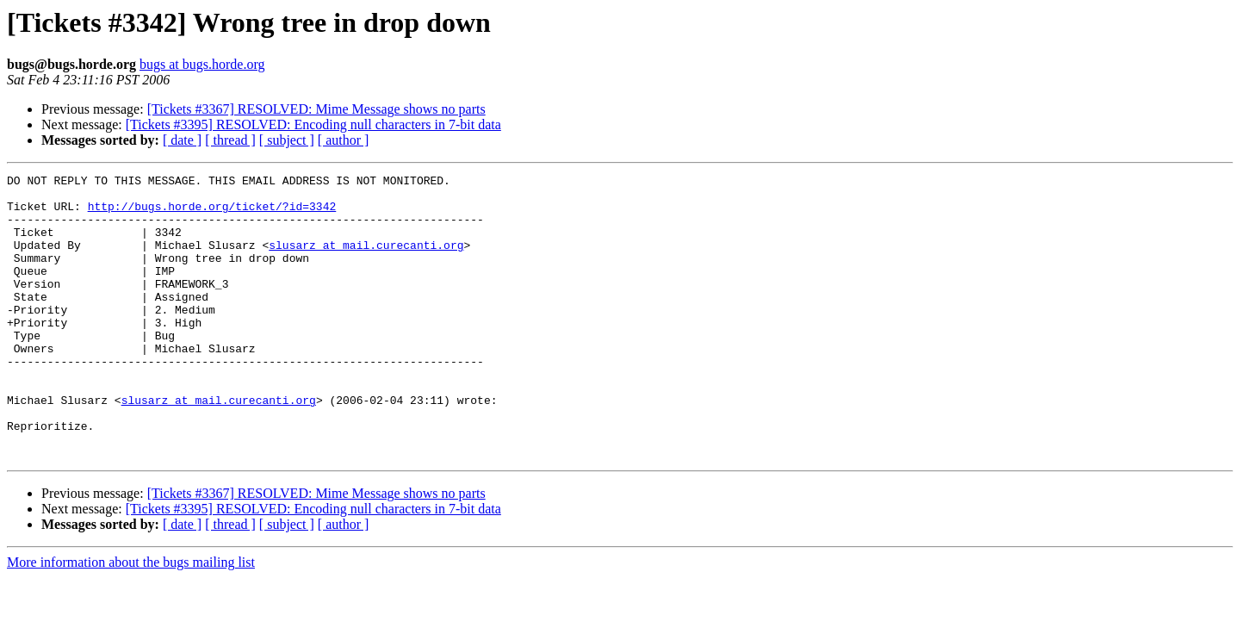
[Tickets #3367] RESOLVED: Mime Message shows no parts (316, 109)
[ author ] (343, 140)
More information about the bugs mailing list (131, 619)
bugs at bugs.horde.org (202, 64)
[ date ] (182, 140)
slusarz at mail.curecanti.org (366, 260)
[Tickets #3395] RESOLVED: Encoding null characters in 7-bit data (313, 124)
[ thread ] (230, 140)
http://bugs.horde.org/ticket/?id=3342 (212, 213)
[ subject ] (286, 140)
